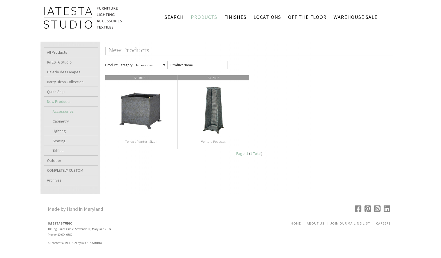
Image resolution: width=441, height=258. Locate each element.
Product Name (181, 65)
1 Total (255, 153)
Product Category (118, 65)
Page (240, 153)
